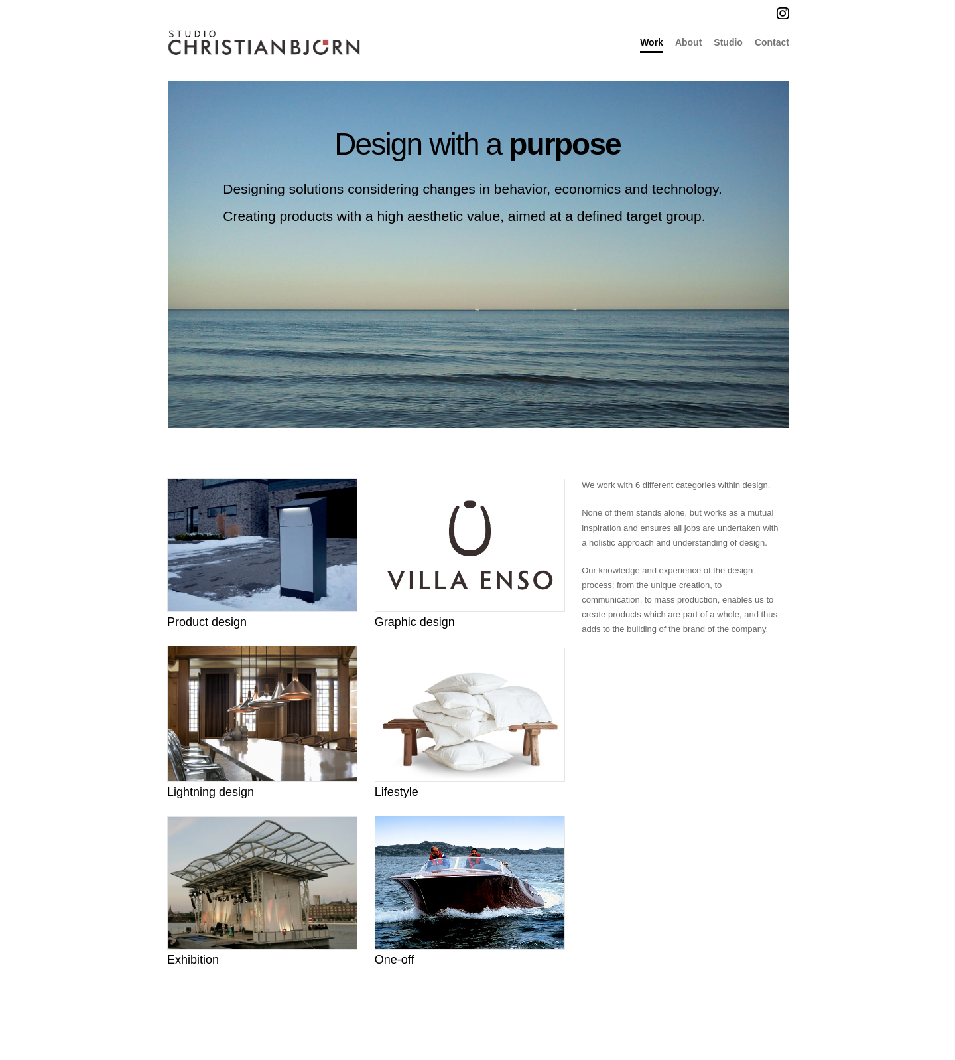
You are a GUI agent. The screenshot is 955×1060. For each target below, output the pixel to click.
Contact (772, 42)
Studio (728, 42)
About (688, 42)
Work (651, 42)
